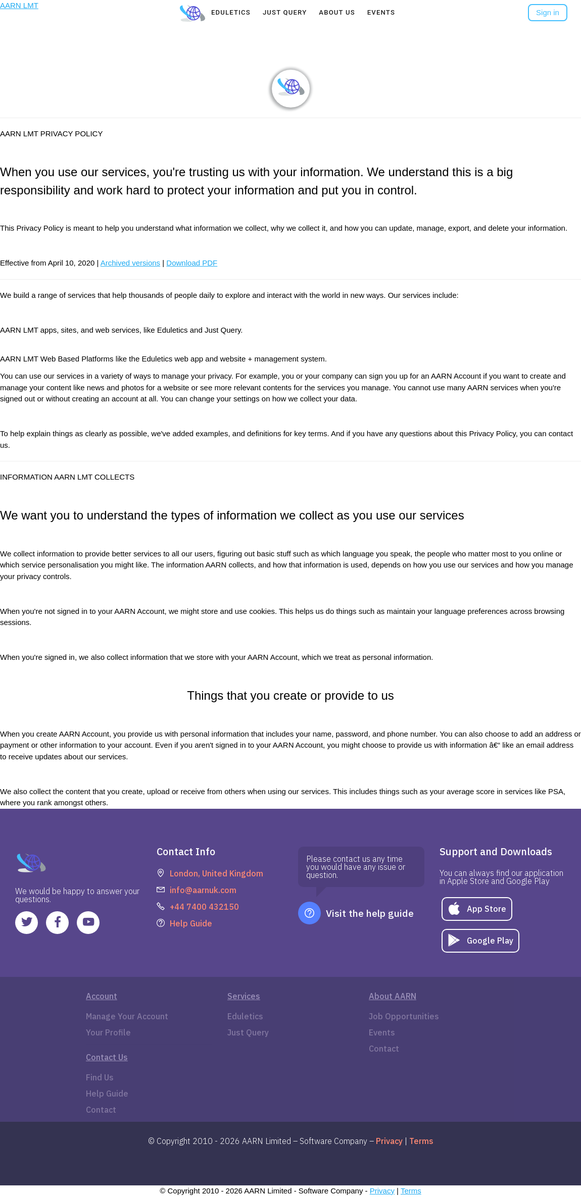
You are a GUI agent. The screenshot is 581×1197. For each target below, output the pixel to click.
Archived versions (130, 262)
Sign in (547, 12)
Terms (411, 1190)
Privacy (382, 1190)
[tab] (231, 13)
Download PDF (191, 262)
